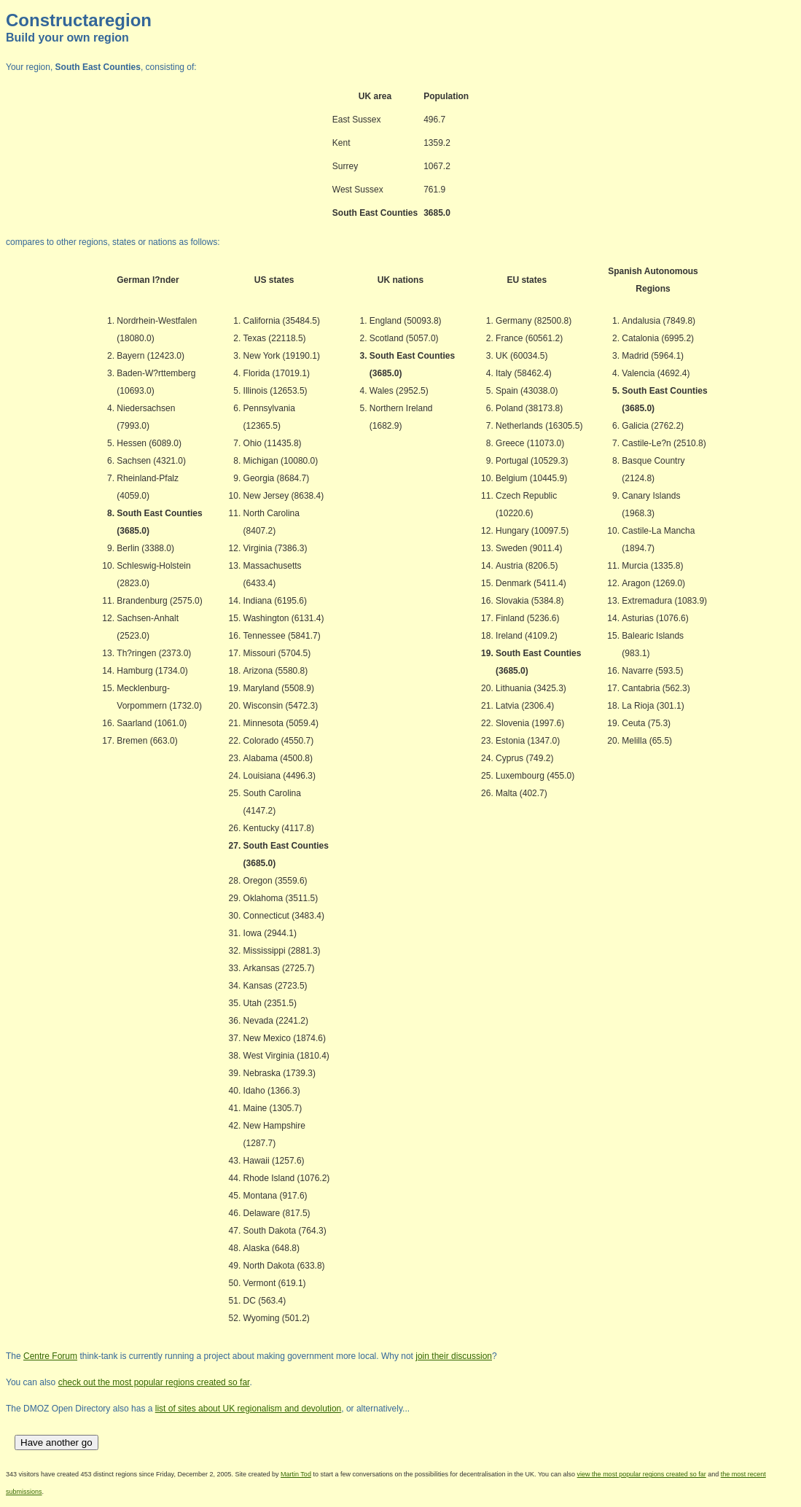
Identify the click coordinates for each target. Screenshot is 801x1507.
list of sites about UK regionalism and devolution (248, 1408)
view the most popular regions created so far (641, 1474)
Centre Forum (50, 1356)
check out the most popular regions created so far (154, 1382)
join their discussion (453, 1356)
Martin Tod (296, 1474)
